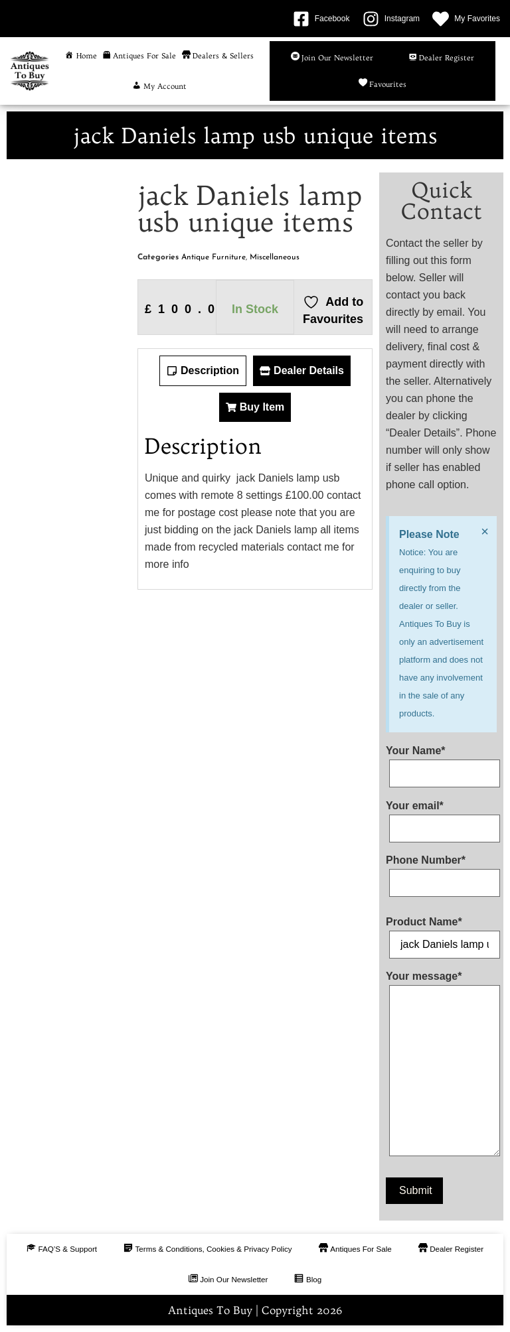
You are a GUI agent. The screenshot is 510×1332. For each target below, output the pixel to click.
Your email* (441, 817)
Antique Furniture (213, 257)
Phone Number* (441, 871)
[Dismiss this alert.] (484, 531)
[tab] (202, 371)
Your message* (441, 1066)
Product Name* (441, 933)
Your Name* (441, 762)
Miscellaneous (274, 257)
